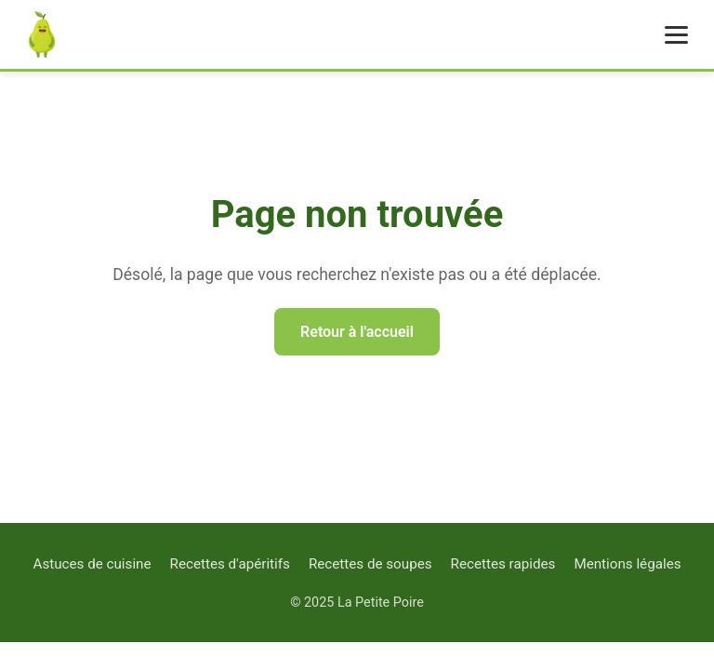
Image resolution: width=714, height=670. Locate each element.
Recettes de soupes (370, 564)
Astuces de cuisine (92, 564)
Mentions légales (627, 564)
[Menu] (676, 35)
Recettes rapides (503, 564)
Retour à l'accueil (357, 332)
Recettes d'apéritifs (230, 564)
